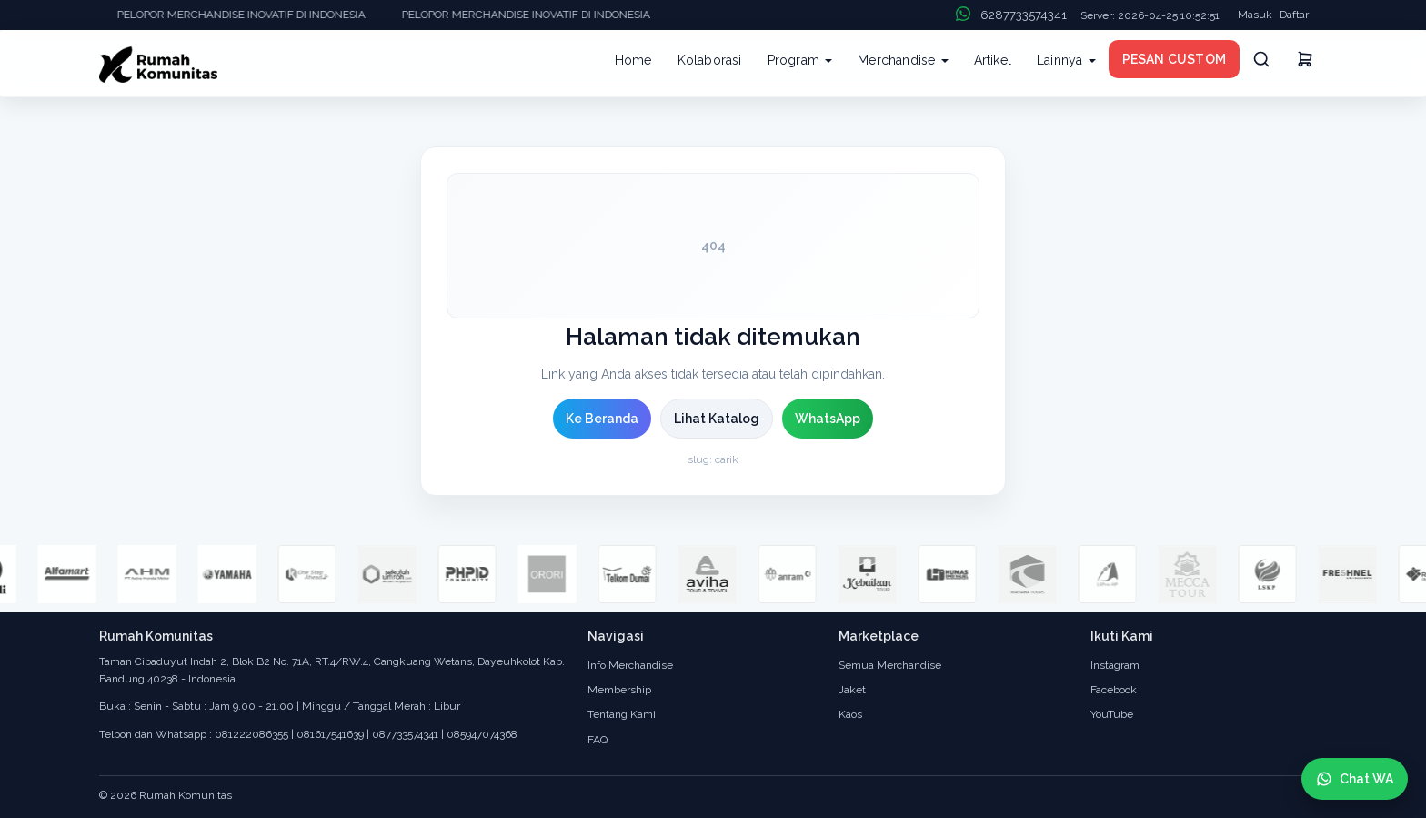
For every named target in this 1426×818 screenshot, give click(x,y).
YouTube (1111, 714)
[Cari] (1261, 59)
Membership (619, 689)
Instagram (1115, 665)
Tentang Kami (621, 714)
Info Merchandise (630, 665)
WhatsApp (827, 418)
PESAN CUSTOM (1174, 59)
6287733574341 (1023, 15)
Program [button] (800, 60)
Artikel (992, 60)
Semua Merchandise (890, 665)
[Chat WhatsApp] (1354, 779)
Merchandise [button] (903, 60)
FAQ (597, 739)
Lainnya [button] (1066, 60)
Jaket (852, 689)
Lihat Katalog (716, 418)
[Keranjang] (1305, 62)
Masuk (1255, 14)
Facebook (1113, 689)
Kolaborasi (710, 60)
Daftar (1294, 14)
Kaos (850, 714)
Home (633, 60)
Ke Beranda (602, 418)
